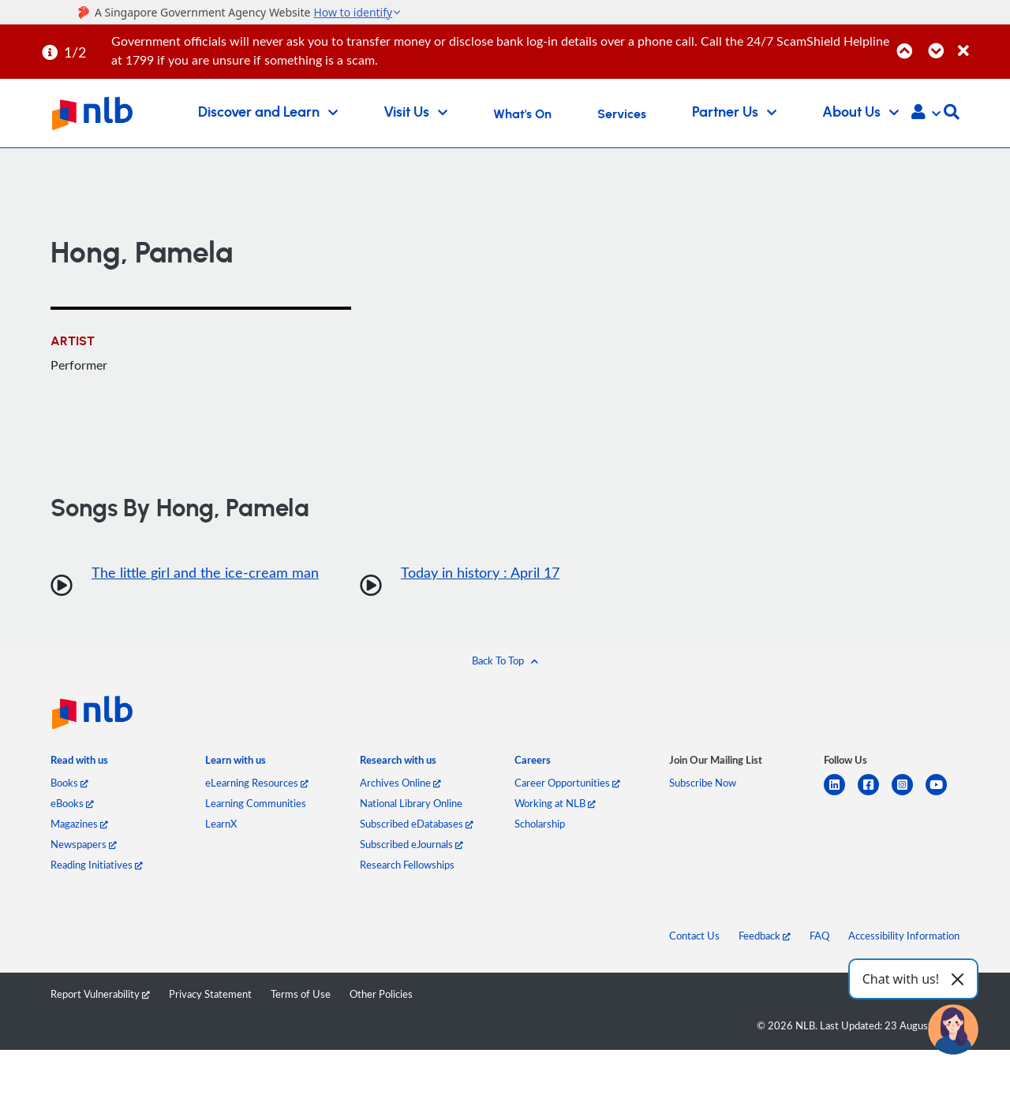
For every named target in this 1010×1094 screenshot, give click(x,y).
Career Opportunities (567, 783)
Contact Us (694, 935)
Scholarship (539, 824)
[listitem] (79, 763)
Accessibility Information (904, 935)
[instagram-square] (909, 794)
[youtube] (943, 794)
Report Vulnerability (100, 994)
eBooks (72, 803)
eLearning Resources (257, 783)
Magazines (79, 824)
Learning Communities (255, 803)
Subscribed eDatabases (416, 824)
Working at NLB (555, 803)
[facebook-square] (875, 794)
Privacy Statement (210, 994)
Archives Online (400, 783)
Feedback (765, 935)
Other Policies (381, 994)
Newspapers (83, 844)
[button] (926, 113)
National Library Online (411, 803)
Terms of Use (301, 994)
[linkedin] (841, 794)
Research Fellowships (407, 865)
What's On (522, 114)
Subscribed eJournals (411, 844)
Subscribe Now (702, 783)
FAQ (819, 935)
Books (69, 783)
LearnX (221, 824)
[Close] (981, 42)
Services (621, 114)
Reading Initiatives (96, 865)
